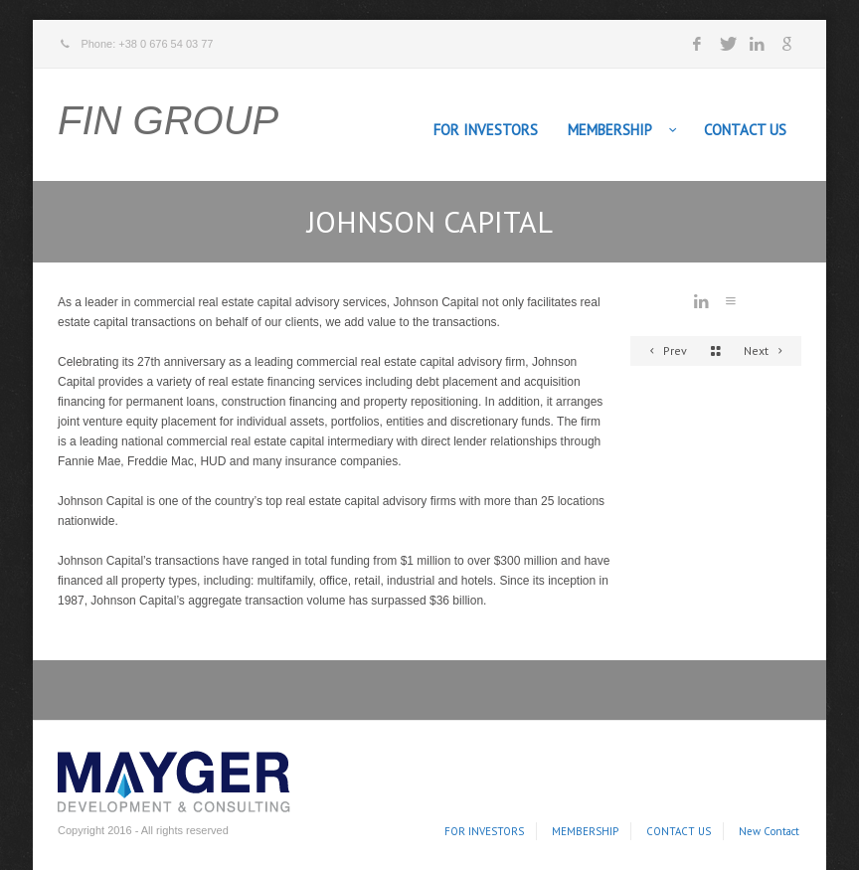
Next (766, 350)
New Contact (769, 831)
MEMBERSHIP (610, 129)
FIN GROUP (168, 120)
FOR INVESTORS (485, 129)
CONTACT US (745, 129)
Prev (665, 350)
